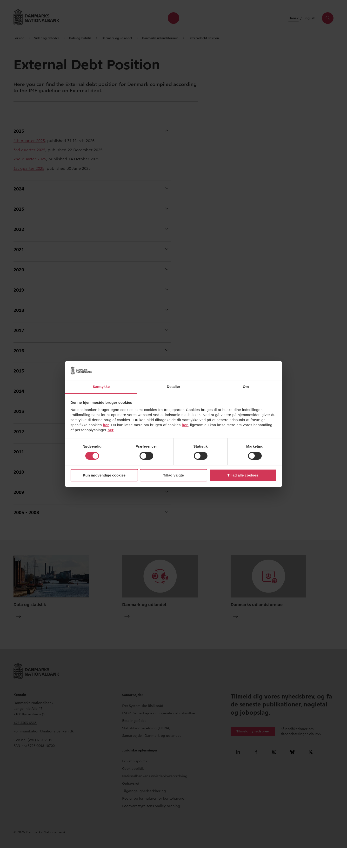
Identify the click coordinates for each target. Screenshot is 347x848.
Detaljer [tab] (173, 387)
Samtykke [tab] (101, 387)
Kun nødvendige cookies (104, 475)
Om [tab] (246, 387)
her (106, 425)
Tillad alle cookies (242, 475)
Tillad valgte (173, 475)
